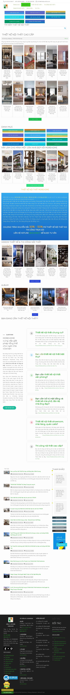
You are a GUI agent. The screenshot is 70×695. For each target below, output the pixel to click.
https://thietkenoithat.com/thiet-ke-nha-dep (48, 413)
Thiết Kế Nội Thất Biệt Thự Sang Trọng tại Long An (22, 484)
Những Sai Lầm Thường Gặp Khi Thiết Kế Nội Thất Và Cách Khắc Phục (60, 493)
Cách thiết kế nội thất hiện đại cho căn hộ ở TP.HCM (23, 497)
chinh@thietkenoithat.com (43, 1)
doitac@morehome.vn (57, 631)
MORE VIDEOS (35, 281)
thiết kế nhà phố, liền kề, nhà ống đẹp (47, 402)
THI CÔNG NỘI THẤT (14, 17)
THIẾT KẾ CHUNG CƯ (35, 12)
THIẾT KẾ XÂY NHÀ (35, 139)
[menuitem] (16, 4)
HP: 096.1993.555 (30, 1)
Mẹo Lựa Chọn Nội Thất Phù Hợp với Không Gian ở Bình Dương (25, 471)
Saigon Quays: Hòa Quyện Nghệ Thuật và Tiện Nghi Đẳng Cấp (25, 574)
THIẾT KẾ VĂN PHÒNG (13, 135)
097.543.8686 (7, 635)
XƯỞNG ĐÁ (57, 144)
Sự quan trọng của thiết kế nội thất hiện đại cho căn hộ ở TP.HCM (26, 508)
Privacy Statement (32, 692)
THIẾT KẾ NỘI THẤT (14, 12)
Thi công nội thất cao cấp (48, 445)
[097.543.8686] (8, 692)
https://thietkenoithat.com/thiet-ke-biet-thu (46, 365)
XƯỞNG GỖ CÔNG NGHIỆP (35, 21)
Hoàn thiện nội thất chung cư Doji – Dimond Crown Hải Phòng (25, 520)
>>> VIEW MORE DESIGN (35, 185)
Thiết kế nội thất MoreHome (20, 692)
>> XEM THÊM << (35, 119)
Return (66, 38)
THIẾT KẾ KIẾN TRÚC (55, 17)
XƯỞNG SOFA (35, 144)
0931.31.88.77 (23, 629)
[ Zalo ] (3, 690)
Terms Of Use (41, 692)
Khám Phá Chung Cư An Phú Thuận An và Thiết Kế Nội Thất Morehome (27, 561)
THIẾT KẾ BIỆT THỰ (55, 12)
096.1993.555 (23, 646)
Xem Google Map (26, 627)
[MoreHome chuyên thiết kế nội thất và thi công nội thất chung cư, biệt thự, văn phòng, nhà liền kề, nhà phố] (5, 6)
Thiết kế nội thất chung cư (48, 332)
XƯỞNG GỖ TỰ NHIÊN (14, 21)
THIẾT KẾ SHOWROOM (35, 135)
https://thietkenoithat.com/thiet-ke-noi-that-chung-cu (48, 345)
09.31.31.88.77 (35, 233)
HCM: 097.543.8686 (19, 1)
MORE (35, 314)
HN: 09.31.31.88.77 (8, 1)
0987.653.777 (7, 637)
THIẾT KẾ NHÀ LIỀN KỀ (35, 17)
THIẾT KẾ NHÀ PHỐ (57, 130)
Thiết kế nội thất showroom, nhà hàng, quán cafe (49, 422)
